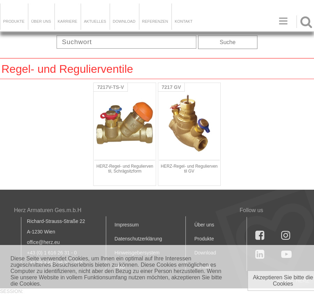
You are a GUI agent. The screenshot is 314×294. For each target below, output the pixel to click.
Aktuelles (95, 21)
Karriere (67, 21)
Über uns (204, 224)
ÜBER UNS (41, 21)
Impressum (127, 224)
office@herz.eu (43, 242)
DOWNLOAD (124, 21)
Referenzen (155, 21)
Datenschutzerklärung (138, 238)
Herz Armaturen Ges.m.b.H (47, 210)
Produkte (13, 21)
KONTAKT (183, 21)
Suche (227, 42)
